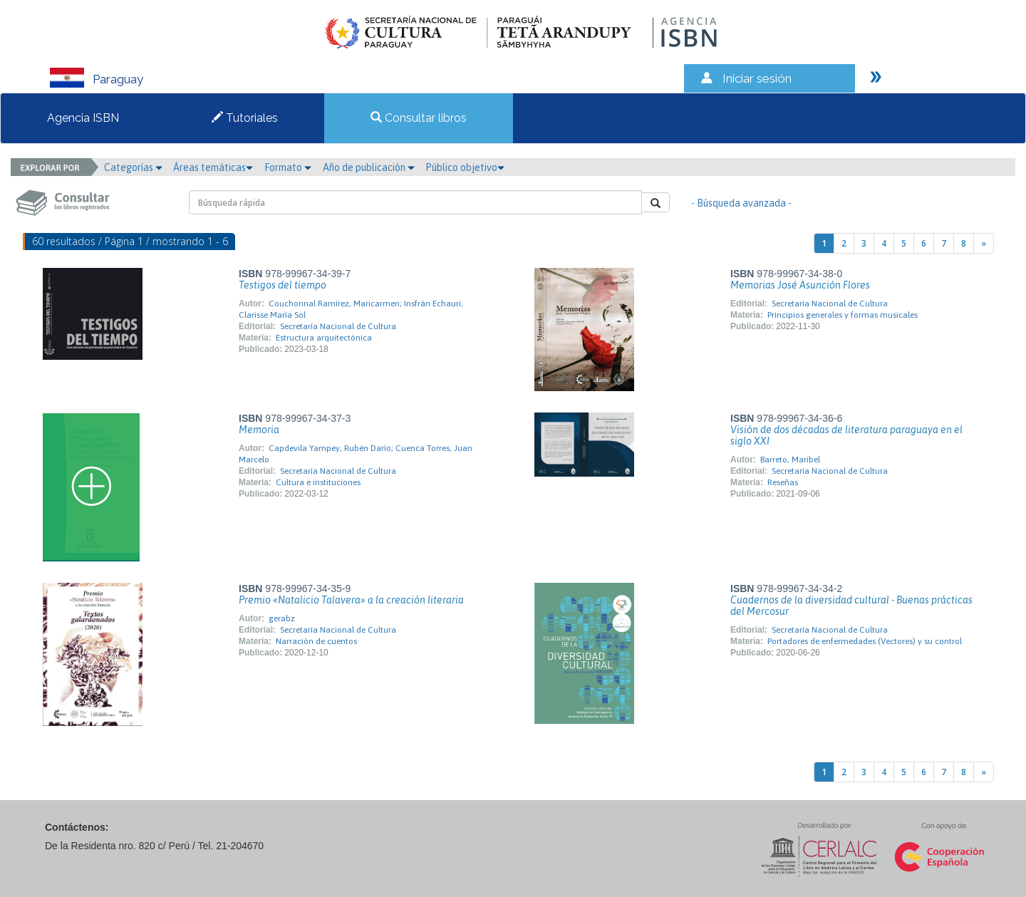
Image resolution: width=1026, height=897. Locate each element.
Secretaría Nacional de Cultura (338, 326)
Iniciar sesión (757, 78)
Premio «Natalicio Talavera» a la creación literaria (351, 600)
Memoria (259, 429)
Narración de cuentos (316, 641)
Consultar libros (418, 118)
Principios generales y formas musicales (842, 315)
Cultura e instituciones (318, 482)
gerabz (282, 618)
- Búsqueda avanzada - (741, 203)
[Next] (983, 243)
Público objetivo (464, 167)
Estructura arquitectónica (324, 338)
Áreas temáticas (213, 167)
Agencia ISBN (83, 118)
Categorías (133, 167)
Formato (287, 167)
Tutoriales (245, 118)
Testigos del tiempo (282, 285)
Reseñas (782, 482)
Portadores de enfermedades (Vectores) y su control (864, 641)
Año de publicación (369, 167)
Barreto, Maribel (790, 460)
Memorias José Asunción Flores (800, 285)
